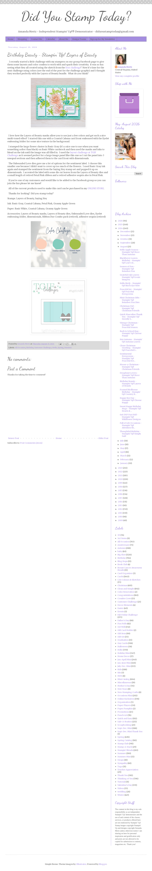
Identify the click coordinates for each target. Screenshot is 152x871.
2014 (120, 501)
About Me (63, 39)
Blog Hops (122, 561)
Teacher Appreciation (127, 769)
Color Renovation (125, 592)
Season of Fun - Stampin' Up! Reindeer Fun (127, 268)
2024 (120, 228)
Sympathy (122, 763)
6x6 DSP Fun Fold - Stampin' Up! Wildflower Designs (130, 417)
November (125, 235)
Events (120, 611)
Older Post (103, 438)
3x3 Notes (122, 538)
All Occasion (20, 348)
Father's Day (123, 620)
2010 (120, 516)
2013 (120, 505)
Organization (123, 702)
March (123, 455)
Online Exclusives (125, 699)
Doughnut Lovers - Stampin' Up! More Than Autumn (130, 375)
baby (119, 551)
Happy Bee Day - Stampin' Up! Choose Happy (130, 400)
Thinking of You (125, 778)
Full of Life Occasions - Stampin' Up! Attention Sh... (131, 425)
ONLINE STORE (96, 188)
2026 (120, 221)
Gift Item (121, 633)
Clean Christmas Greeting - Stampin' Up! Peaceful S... (130, 347)
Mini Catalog (123, 679)
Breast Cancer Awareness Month (129, 568)
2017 (120, 490)
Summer (68, 348)
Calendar (50, 39)
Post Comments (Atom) (31, 443)
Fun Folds (122, 623)
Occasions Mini (124, 695)
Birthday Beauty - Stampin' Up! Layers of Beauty (130, 383)
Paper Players (124, 705)
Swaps (120, 760)
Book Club (122, 564)
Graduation (122, 640)
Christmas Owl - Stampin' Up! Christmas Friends (129, 308)
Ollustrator (81, 864)
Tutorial (121, 782)
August (123, 246)
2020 (120, 479)
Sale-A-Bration (124, 721)
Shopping (22, 39)
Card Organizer (125, 573)
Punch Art (122, 715)
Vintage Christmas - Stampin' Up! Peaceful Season (129, 325)
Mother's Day (123, 686)
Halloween (122, 646)
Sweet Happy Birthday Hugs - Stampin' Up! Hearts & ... (130, 408)
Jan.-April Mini (124, 659)
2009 (120, 520)
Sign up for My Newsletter (102, 39)
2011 (120, 513)
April (122, 452)
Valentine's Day (124, 785)
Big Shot (121, 554)
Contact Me (36, 39)
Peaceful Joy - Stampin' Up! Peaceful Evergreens (131, 291)
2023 (120, 468)
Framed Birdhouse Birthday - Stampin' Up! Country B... (130, 392)
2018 (120, 486)
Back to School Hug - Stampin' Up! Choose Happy (130, 333)
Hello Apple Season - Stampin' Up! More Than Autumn (130, 252)
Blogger (103, 864)
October (124, 239)
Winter (120, 795)
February (124, 459)
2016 (120, 494)
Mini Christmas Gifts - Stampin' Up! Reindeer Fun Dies (130, 300)
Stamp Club (122, 743)
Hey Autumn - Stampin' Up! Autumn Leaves (131, 340)
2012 (120, 509)
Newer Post (13, 438)
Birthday (29, 348)
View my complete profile (127, 76)
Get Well (121, 627)
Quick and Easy (124, 718)
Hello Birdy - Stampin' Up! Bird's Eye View (130, 284)
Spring (61, 348)
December (125, 231)
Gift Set (120, 637)
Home (10, 39)
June (122, 444)
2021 (120, 475)
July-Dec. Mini (124, 666)
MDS (119, 676)
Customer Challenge (42, 348)
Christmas (122, 585)
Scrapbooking (124, 725)
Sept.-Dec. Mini (124, 728)
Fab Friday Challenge (127, 615)
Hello (54, 348)
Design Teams (79, 39)
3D (118, 535)
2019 (120, 483)
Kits (119, 672)
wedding (121, 791)
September (125, 243)
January (124, 463)
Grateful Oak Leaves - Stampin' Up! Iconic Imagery (130, 277)
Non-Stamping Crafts (127, 692)
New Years (122, 689)
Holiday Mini (123, 653)
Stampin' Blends (125, 750)
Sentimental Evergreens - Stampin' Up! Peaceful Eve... (127, 357)
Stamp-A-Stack (124, 747)
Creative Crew (124, 598)
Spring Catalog (124, 740)
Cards (120, 576)
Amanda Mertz (125, 67)
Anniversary (123, 545)
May (122, 448)
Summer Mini (124, 756)
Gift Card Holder (125, 630)
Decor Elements (125, 605)
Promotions (123, 712)
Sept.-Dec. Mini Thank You (129, 731)
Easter (120, 608)
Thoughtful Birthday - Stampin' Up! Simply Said (130, 433)
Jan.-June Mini (124, 663)
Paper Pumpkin (125, 708)
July (122, 440)
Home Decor (123, 656)
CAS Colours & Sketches (128, 580)
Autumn (121, 548)
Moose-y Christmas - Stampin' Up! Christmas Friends (130, 366)
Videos (120, 788)
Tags (119, 766)
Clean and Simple (125, 588)
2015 (120, 498)
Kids (119, 669)
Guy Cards (122, 643)
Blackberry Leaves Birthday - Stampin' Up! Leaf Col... (130, 260)
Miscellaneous (124, 682)
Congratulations (125, 595)
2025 (120, 224)
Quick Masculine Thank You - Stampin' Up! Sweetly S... (131, 316)
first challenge (73, 67)
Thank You (122, 775)
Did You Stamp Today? (76, 16)
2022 (120, 471)
